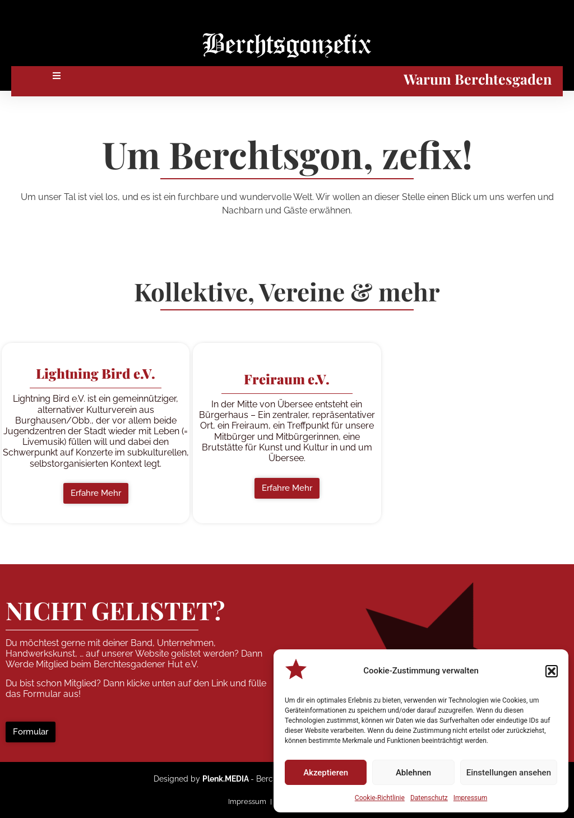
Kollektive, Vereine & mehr (287, 291)
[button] (551, 671)
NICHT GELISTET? (115, 609)
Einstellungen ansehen (508, 773)
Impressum (470, 798)
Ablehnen (413, 773)
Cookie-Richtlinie (380, 798)
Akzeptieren (325, 773)
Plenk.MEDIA (225, 778)
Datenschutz (429, 798)
